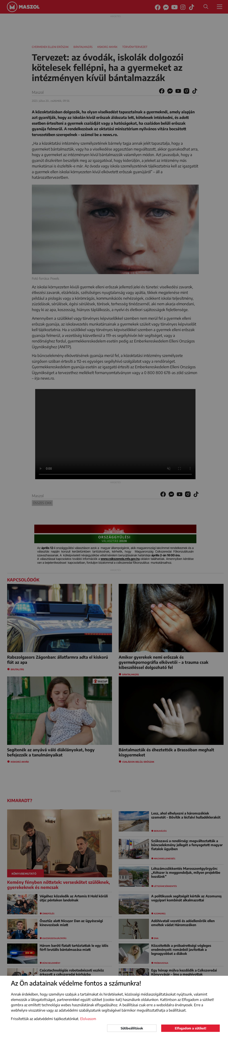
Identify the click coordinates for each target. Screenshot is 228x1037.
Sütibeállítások (132, 1028)
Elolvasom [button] (88, 1019)
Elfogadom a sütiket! (190, 1028)
